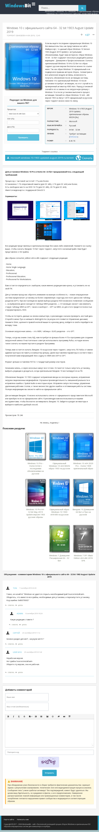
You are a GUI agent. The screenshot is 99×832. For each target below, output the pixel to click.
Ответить (9, 605)
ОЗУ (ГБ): (11, 119)
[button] (8, 716)
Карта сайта (9, 819)
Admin (20, 613)
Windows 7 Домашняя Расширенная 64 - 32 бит (59, 558)
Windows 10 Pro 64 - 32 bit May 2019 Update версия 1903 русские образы (35, 513)
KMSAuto (73, 137)
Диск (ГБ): (11, 127)
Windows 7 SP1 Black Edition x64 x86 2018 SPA (83, 558)
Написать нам (23, 819)
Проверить (23, 138)
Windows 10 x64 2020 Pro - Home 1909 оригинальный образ (83, 466)
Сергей (16, 633)
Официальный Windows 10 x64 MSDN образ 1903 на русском (59, 466)
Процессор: (11, 109)
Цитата (19, 605)
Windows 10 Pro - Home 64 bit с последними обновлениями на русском (35, 468)
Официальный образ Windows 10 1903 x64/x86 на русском (59, 512)
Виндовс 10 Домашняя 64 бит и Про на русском (83, 512)
